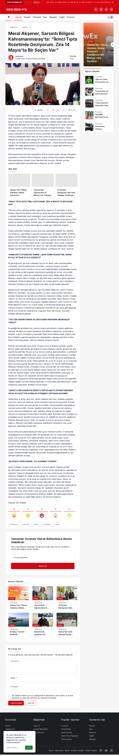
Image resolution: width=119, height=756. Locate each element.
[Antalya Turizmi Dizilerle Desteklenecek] (18, 626)
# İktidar (25, 526)
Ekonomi (71, 17)
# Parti (36, 526)
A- (63, 110)
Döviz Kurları (66, 730)
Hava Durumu (38, 734)
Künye (7, 727)
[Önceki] (25, 2)
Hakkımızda (10, 730)
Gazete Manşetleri (40, 730)
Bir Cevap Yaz (14, 650)
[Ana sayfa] (8, 17)
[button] (101, 9)
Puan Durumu (66, 740)
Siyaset (27, 17)
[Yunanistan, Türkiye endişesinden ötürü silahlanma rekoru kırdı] (99, 127)
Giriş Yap (30, 704)
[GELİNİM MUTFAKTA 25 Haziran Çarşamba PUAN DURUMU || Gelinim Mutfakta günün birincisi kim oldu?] (99, 115)
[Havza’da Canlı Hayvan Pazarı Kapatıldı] (67, 626)
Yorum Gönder (16, 704)
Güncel (18, 17)
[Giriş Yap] (106, 9)
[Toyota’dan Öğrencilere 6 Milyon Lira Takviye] (43, 187)
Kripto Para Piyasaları (69, 737)
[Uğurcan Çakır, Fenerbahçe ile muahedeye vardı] (99, 80)
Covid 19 (64, 727)
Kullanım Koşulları (77, 752)
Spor (45, 17)
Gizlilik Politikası (11, 748)
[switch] (110, 17)
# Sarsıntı (47, 526)
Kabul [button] (29, 748)
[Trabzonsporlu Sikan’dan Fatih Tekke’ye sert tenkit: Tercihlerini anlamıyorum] (99, 103)
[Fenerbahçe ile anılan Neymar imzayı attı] (99, 92)
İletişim (67, 752)
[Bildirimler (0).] (111, 9)
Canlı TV (36, 727)
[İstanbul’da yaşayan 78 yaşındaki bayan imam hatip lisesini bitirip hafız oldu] (42, 626)
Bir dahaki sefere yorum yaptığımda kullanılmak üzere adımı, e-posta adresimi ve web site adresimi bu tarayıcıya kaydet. (42, 698)
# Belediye (14, 526)
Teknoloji (37, 17)
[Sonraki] (30, 2)
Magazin (53, 17)
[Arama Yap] (96, 9)
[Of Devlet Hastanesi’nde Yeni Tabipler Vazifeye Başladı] (66, 187)
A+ (58, 110)
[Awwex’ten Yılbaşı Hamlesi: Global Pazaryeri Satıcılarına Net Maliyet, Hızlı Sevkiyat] (19, 187)
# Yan (57, 526)
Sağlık (62, 17)
